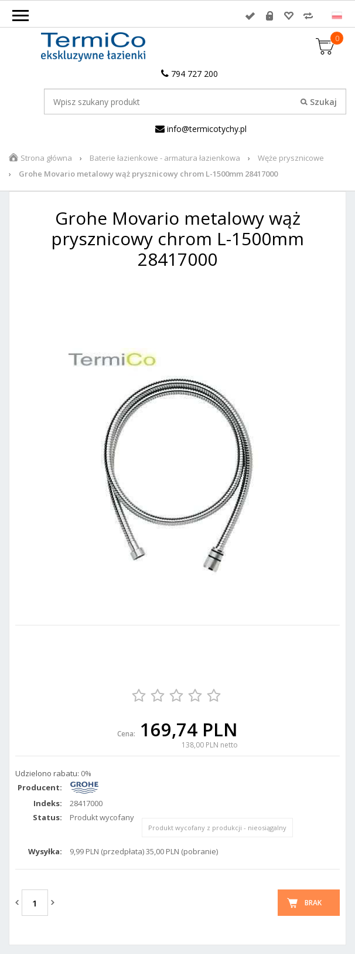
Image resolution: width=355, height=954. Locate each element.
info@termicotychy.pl (201, 128)
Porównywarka (308, 16)
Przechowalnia (289, 16)
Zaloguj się (250, 16)
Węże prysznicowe (291, 158)
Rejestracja (269, 16)
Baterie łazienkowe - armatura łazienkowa (165, 158)
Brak (313, 903)
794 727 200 (189, 73)
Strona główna (46, 158)
